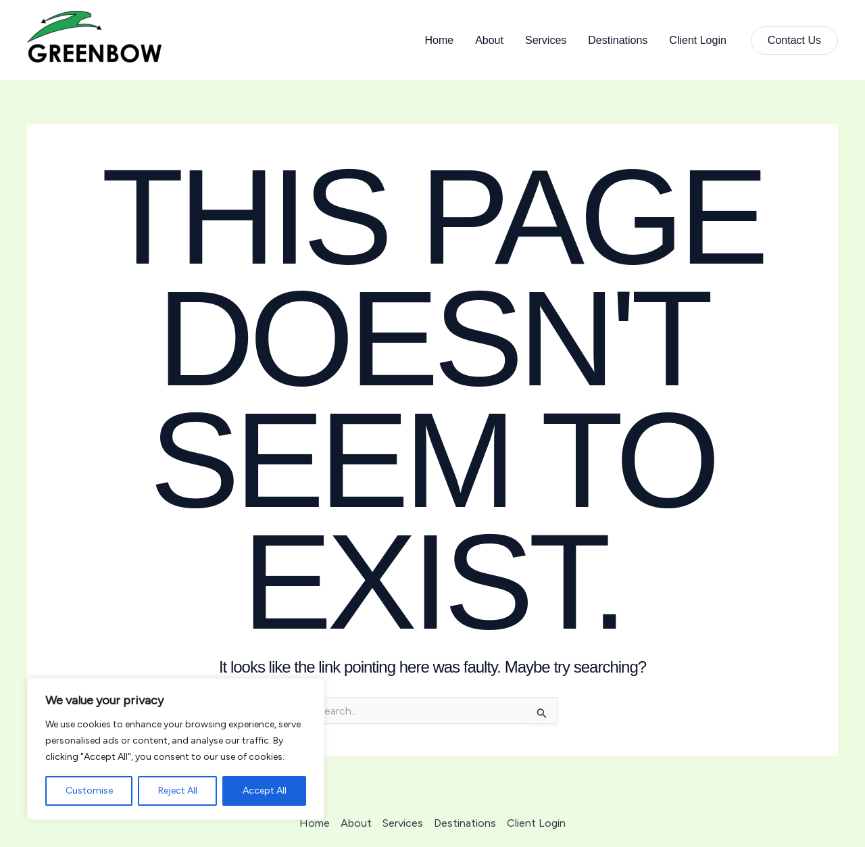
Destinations (617, 40)
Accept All (265, 790)
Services (545, 40)
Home (438, 40)
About (489, 40)
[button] (794, 40)
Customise (89, 790)
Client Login (697, 40)
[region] (175, 749)
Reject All (177, 790)
